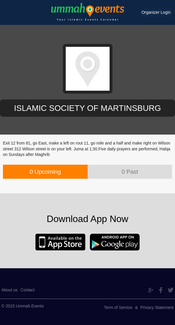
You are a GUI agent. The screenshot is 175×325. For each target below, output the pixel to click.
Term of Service (118, 307)
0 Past (130, 171)
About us (9, 290)
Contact (27, 290)
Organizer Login (156, 12)
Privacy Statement (157, 307)
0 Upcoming (45, 171)
